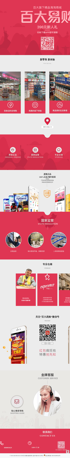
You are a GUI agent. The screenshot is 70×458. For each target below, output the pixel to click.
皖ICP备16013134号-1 (38, 455)
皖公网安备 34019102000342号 (53, 455)
